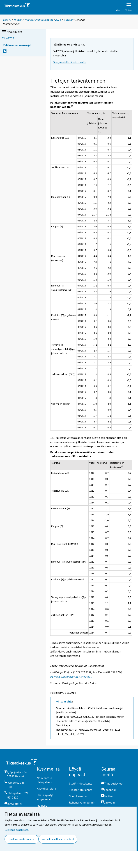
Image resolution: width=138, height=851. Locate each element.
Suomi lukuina (78, 796)
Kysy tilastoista (46, 788)
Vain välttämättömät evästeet (58, 839)
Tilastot (18, 19)
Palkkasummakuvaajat (39, 19)
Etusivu (7, 19)
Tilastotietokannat (80, 789)
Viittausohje (64, 701)
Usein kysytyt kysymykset (45, 797)
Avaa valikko (11, 32)
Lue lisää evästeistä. (16, 829)
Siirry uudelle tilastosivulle (69, 62)
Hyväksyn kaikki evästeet (21, 839)
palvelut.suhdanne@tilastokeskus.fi (71, 676)
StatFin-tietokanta (80, 783)
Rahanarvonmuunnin (82, 802)
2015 (58, 19)
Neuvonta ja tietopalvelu (44, 780)
